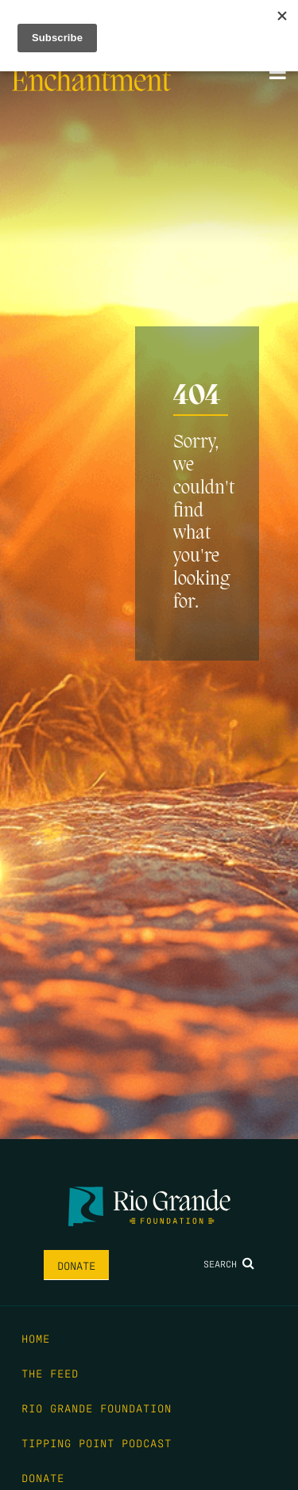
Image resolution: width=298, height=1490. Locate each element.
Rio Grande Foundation (96, 1407)
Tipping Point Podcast (96, 1442)
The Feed (50, 1373)
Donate (76, 1265)
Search (228, 1263)
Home (35, 1338)
